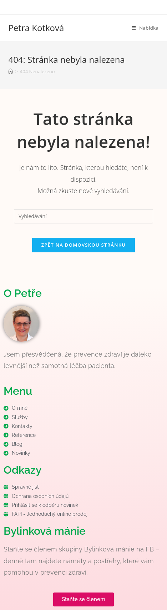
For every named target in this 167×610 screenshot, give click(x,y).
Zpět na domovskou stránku (83, 245)
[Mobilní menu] (145, 28)
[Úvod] (10, 71)
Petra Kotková (36, 28)
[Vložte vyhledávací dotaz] (83, 216)
